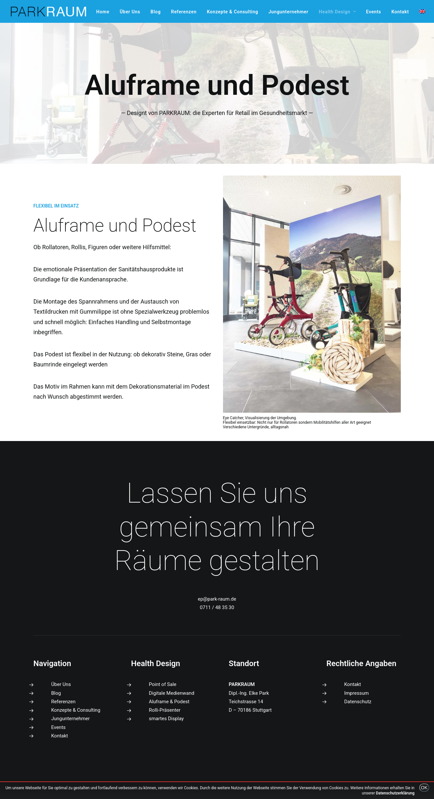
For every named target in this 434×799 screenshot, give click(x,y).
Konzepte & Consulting (232, 11)
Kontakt (400, 11)
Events (373, 11)
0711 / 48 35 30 (217, 607)
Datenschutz (357, 702)
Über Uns (130, 11)
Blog (155, 11)
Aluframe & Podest (169, 702)
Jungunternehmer (289, 11)
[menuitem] (103, 11)
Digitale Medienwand (171, 693)
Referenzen (183, 11)
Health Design (337, 11)
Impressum (356, 693)
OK (424, 787)
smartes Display (166, 718)
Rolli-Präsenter (164, 710)
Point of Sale (162, 684)
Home (102, 11)
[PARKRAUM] (49, 11)
